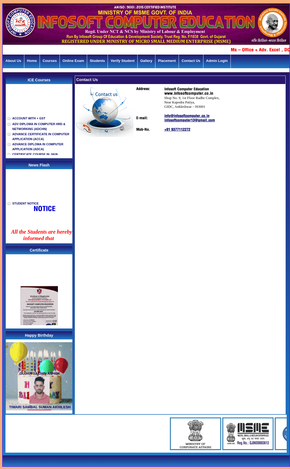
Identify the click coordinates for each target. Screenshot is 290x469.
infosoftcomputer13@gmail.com (189, 120)
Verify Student (122, 61)
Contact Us (191, 61)
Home (32, 61)
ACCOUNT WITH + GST (28, 119)
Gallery (146, 61)
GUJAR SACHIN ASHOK (39, 375)
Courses (50, 61)
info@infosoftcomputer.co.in (186, 116)
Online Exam (73, 61)
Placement (167, 61)
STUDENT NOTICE (25, 205)
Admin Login (217, 61)
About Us (13, 61)
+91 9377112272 (177, 130)
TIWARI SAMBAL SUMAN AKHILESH (39, 409)
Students (97, 61)
